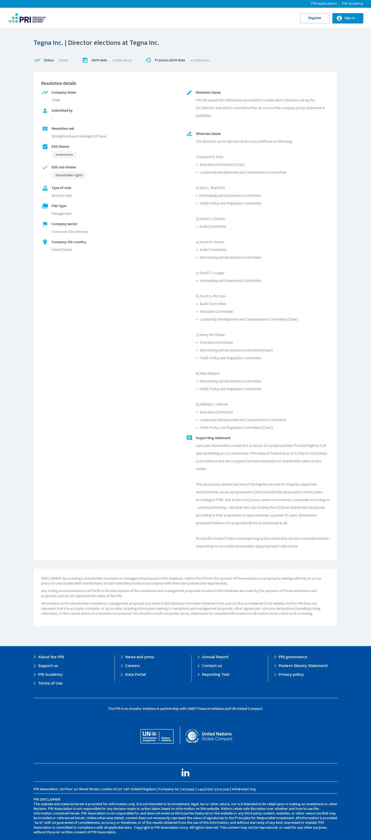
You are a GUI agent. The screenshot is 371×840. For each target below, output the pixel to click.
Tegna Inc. (48, 43)
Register (315, 18)
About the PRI (51, 657)
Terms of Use (50, 684)
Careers (132, 666)
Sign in (349, 18)
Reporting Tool (215, 675)
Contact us (212, 666)
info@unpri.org (244, 789)
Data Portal (135, 675)
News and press (139, 657)
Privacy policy (291, 675)
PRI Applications (324, 3)
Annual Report (215, 657)
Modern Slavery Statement (303, 666)
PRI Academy (352, 3)
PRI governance (293, 657)
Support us (48, 666)
